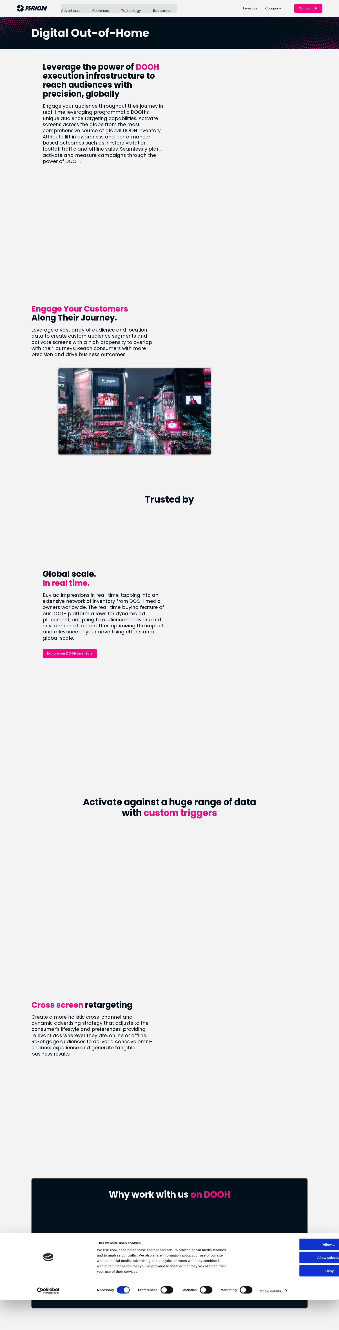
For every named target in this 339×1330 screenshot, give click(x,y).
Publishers (100, 8)
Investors (250, 8)
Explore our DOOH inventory (235, 544)
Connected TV (183, 1213)
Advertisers (70, 8)
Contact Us (308, 8)
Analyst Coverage (233, 1224)
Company (273, 8)
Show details (235, 1321)
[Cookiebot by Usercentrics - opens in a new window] (29, 1321)
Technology (130, 8)
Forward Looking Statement (231, 1242)
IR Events (225, 1232)
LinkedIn (177, 1260)
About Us (131, 1209)
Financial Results (231, 1209)
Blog (126, 1224)
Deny (301, 1301)
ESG (126, 1260)
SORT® (175, 1229)
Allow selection (301, 1288)
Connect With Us (169, 1163)
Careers (130, 1232)
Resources (161, 8)
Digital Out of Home (187, 1236)
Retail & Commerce (187, 1221)
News (127, 1217)
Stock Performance (234, 1217)
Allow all (301, 1275)
